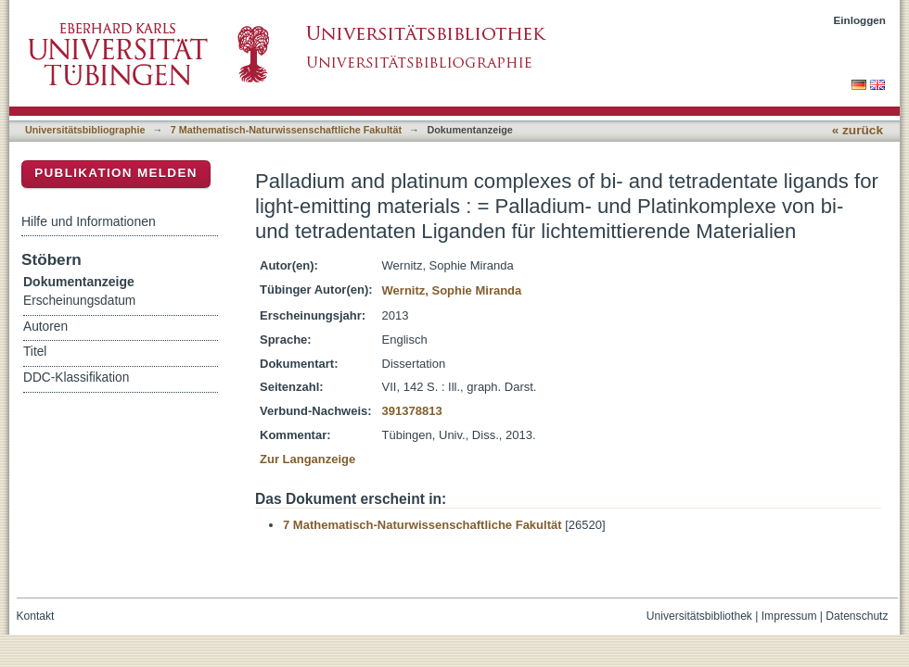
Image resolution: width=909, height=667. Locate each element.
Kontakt (36, 616)
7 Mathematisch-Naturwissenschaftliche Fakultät (286, 129)
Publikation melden (116, 173)
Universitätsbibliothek (699, 616)
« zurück (857, 130)
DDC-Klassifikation (76, 377)
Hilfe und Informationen (88, 221)
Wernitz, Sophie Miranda (452, 290)
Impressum (789, 616)
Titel (34, 352)
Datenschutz (857, 616)
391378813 (412, 411)
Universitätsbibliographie (85, 129)
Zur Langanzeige (307, 459)
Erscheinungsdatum (79, 301)
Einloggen (860, 20)
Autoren (45, 327)
